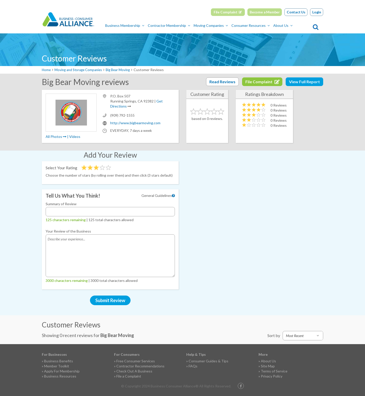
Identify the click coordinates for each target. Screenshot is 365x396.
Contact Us (296, 12)
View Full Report (304, 81)
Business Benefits (58, 361)
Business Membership (140, 25)
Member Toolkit (56, 366)
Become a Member (265, 12)
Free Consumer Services (135, 361)
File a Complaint (128, 376)
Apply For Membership (62, 371)
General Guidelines (156, 195)
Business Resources (60, 376)
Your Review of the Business (68, 231)
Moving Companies (226, 25)
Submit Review (110, 300)
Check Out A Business (134, 371)
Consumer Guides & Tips (208, 361)
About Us (298, 25)
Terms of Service (274, 371)
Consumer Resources (266, 25)
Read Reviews (222, 81)
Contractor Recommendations (140, 366)
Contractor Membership (184, 25)
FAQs (193, 366)
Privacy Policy (271, 376)
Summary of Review (61, 204)
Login (316, 12)
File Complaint (226, 12)
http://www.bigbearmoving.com (135, 123)
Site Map (268, 366)
